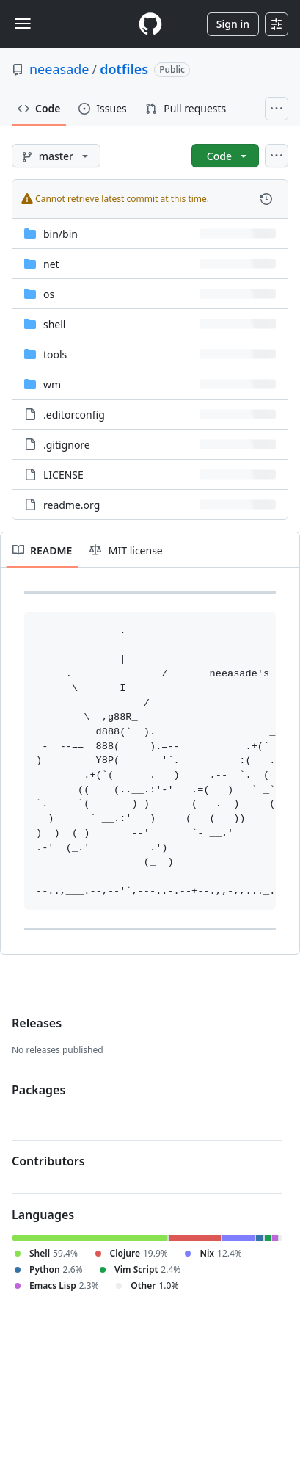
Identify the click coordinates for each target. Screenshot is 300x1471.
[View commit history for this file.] (266, 199)
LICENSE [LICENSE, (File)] (63, 475)
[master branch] (56, 155)
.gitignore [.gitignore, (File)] (66, 445)
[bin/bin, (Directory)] (60, 234)
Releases (37, 1023)
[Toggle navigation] (23, 23)
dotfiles (124, 69)
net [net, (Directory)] (51, 264)
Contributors (48, 1161)
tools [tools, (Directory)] (55, 354)
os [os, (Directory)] (48, 294)
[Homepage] (150, 24)
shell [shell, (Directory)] (54, 324)
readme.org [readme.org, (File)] (71, 505)
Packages (38, 1090)
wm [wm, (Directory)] (52, 384)
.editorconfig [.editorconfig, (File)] (74, 415)
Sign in (232, 24)
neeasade (59, 69)
